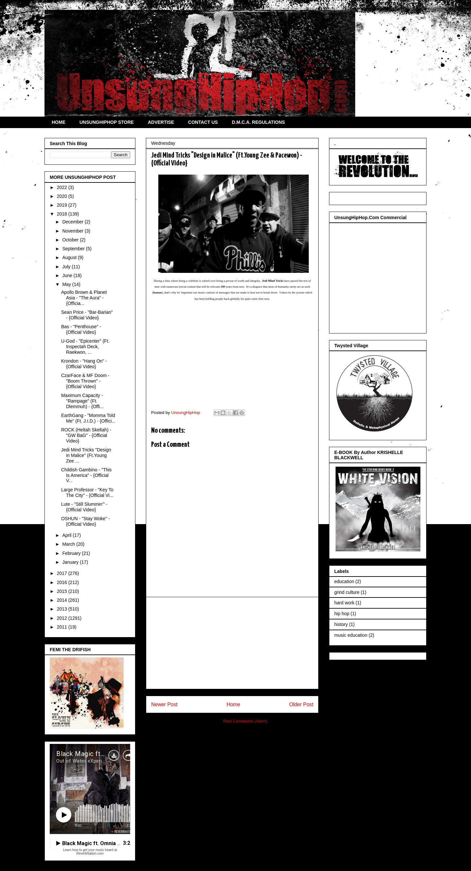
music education (350, 635)
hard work (344, 602)
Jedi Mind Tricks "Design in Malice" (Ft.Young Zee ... (86, 455)
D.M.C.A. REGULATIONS (258, 122)
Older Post (301, 704)
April (67, 535)
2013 (62, 609)
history (341, 624)
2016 (62, 582)
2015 (62, 591)
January (71, 562)
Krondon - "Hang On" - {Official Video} (84, 363)
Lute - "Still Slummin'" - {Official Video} (84, 507)
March (69, 544)
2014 (62, 600)
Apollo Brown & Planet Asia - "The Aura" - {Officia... (84, 298)
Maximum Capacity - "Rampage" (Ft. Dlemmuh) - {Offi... (82, 401)
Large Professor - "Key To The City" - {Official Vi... (87, 492)
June (67, 275)
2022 (62, 187)
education (344, 581)
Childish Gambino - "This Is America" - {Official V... (86, 475)
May (67, 284)
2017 (62, 573)
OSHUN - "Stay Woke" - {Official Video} (85, 521)
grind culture (346, 592)
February (72, 553)
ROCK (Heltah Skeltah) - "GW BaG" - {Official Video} (86, 435)
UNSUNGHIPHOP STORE (106, 122)
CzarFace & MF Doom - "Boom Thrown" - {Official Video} (85, 381)
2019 (62, 205)
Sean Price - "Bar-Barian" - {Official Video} (87, 315)
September (74, 248)
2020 (62, 196)
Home (233, 704)
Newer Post (164, 704)
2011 (62, 627)
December (73, 221)
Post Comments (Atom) (245, 721)
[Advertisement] (232, 643)
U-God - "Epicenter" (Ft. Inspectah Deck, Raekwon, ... (85, 346)
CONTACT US (203, 122)
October (71, 239)
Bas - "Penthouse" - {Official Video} (81, 329)
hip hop (341, 613)
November (73, 231)
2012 (62, 618)
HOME (58, 122)
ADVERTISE (161, 122)
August (70, 257)
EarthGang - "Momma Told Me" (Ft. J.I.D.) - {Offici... (88, 418)
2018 (62, 214)
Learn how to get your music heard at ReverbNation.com (90, 851)
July (67, 266)
